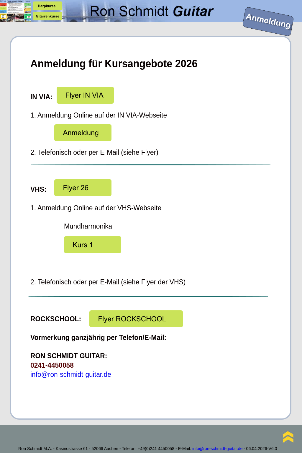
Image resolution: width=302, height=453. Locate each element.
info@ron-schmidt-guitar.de (70, 374)
